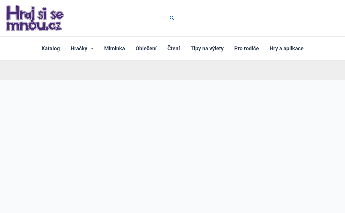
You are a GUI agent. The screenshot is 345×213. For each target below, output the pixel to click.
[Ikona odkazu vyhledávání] (172, 18)
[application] (90, 48)
